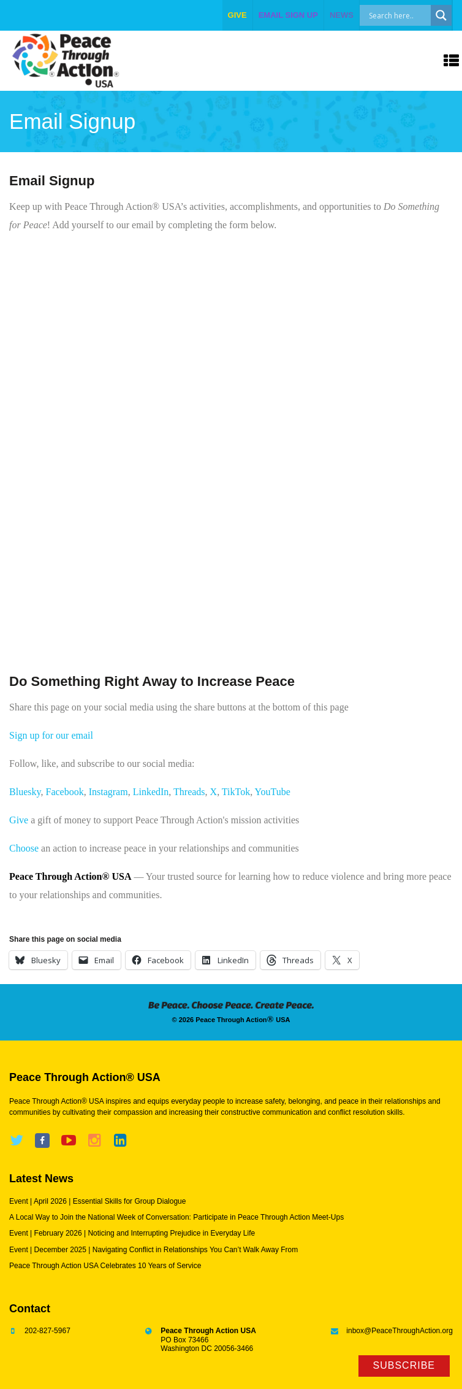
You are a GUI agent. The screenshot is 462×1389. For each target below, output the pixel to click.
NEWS (342, 15)
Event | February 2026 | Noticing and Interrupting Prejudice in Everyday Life (132, 1233)
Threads (189, 792)
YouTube (272, 792)
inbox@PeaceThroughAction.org (399, 1330)
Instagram (108, 792)
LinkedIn (151, 792)
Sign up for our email (51, 735)
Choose (24, 848)
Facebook (64, 792)
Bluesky (24, 792)
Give (18, 820)
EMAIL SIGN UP (288, 15)
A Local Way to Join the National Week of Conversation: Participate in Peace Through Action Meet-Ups (176, 1217)
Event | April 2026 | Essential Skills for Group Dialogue (97, 1201)
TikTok (236, 792)
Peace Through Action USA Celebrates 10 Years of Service (105, 1265)
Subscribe (404, 1365)
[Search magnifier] (441, 15)
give (237, 15)
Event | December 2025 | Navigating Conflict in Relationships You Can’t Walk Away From (153, 1249)
